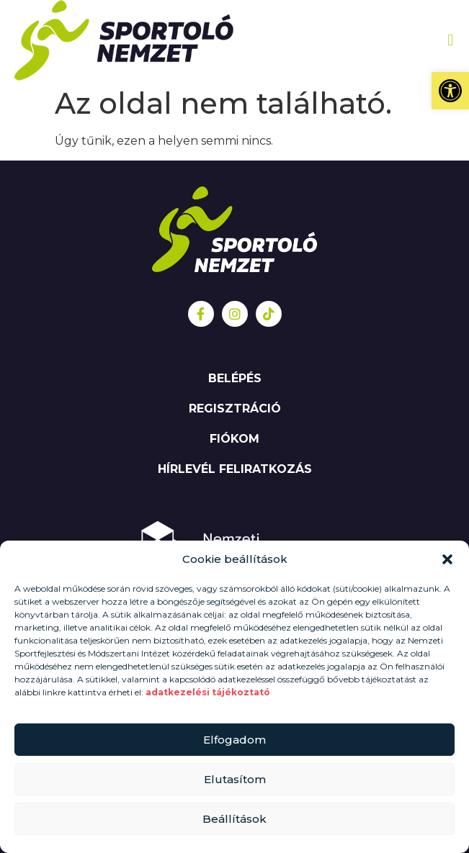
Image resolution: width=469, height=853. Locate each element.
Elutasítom (235, 779)
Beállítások (234, 819)
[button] (450, 90)
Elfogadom (234, 739)
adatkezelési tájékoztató (209, 692)
